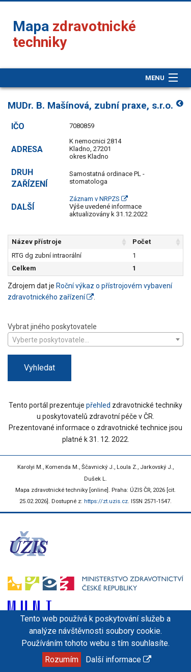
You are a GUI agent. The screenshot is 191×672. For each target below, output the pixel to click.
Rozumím (61, 659)
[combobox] (95, 339)
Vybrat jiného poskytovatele (95, 333)
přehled (98, 405)
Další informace (118, 659)
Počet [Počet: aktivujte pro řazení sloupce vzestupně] (141, 241)
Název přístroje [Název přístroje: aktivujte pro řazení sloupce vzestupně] (37, 241)
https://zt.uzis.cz (106, 501)
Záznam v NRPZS (98, 199)
